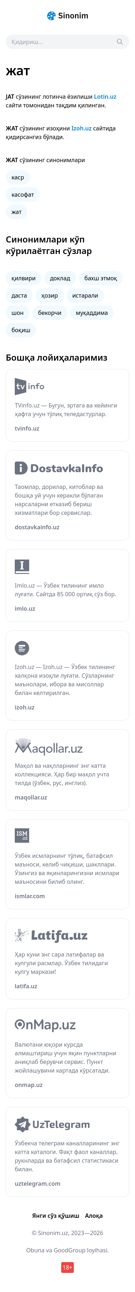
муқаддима (92, 313)
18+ (67, 1267)
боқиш (21, 330)
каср (18, 177)
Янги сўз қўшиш (55, 1216)
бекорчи (50, 313)
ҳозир (49, 295)
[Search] (120, 42)
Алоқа (94, 1216)
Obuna (35, 1250)
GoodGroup (69, 1250)
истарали (85, 295)
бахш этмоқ (101, 278)
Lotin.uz (105, 97)
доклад (60, 278)
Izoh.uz (81, 128)
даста (19, 295)
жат (17, 212)
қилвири (24, 278)
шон (18, 313)
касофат (23, 195)
